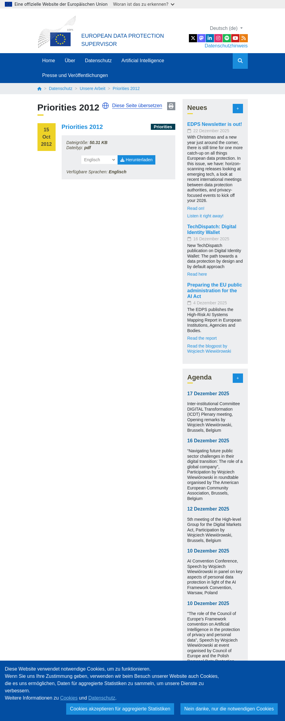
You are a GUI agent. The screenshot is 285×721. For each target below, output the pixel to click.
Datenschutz (98, 60)
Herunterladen (136, 159)
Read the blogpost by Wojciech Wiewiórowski (209, 349)
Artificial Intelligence (142, 60)
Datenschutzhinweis (226, 45)
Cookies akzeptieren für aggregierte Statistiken (120, 708)
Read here (197, 274)
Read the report (202, 338)
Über (70, 60)
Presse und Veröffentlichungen (75, 75)
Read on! (196, 208)
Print (171, 106)
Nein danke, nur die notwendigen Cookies (229, 708)
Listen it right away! (205, 215)
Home (48, 60)
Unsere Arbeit (92, 88)
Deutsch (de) (224, 28)
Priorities (163, 126)
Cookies (69, 697)
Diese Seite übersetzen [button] (137, 105)
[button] (105, 105)
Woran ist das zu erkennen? (143, 4)
